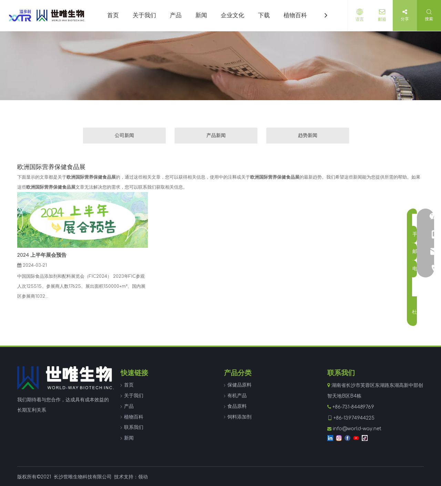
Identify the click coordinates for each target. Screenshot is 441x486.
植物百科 (133, 417)
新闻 (129, 438)
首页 (129, 385)
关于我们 (133, 395)
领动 (143, 476)
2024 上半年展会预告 (41, 255)
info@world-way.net (357, 428)
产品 (129, 406)
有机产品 (237, 395)
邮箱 (380, 19)
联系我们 (133, 427)
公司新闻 (124, 135)
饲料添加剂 (239, 417)
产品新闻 (216, 135)
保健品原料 (239, 385)
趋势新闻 (307, 135)
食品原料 (237, 406)
